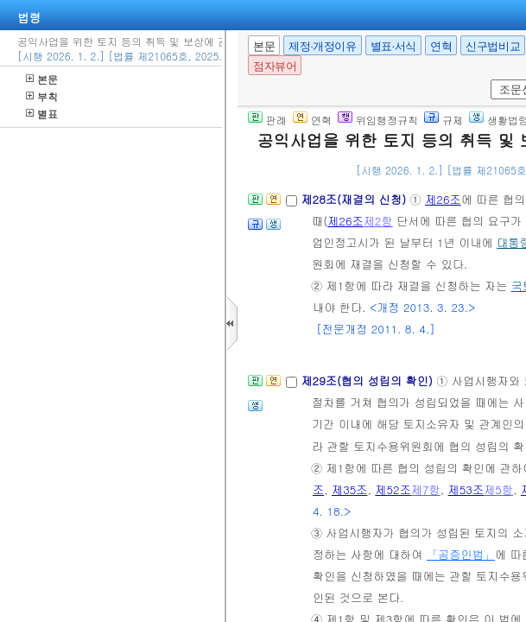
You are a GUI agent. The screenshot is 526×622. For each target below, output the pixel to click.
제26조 (443, 199)
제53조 (466, 489)
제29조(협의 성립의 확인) (368, 380)
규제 (443, 119)
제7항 (425, 489)
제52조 (393, 489)
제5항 (498, 489)
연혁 (441, 46)
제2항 (378, 221)
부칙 (42, 96)
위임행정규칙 (378, 119)
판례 (267, 119)
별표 (42, 113)
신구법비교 (493, 46)
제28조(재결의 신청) (355, 199)
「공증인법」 (461, 554)
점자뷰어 (274, 66)
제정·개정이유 (322, 46)
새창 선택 (487, 79)
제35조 (350, 489)
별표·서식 (393, 46)
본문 (42, 79)
